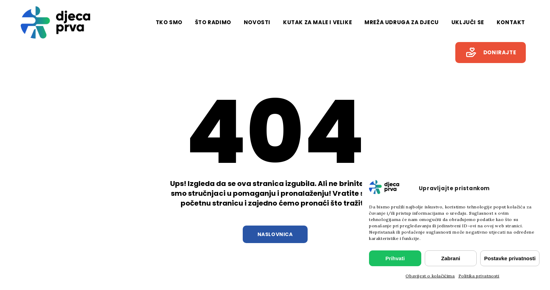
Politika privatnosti (478, 275)
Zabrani (450, 258)
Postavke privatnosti (510, 258)
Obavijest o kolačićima (430, 275)
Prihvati (395, 258)
